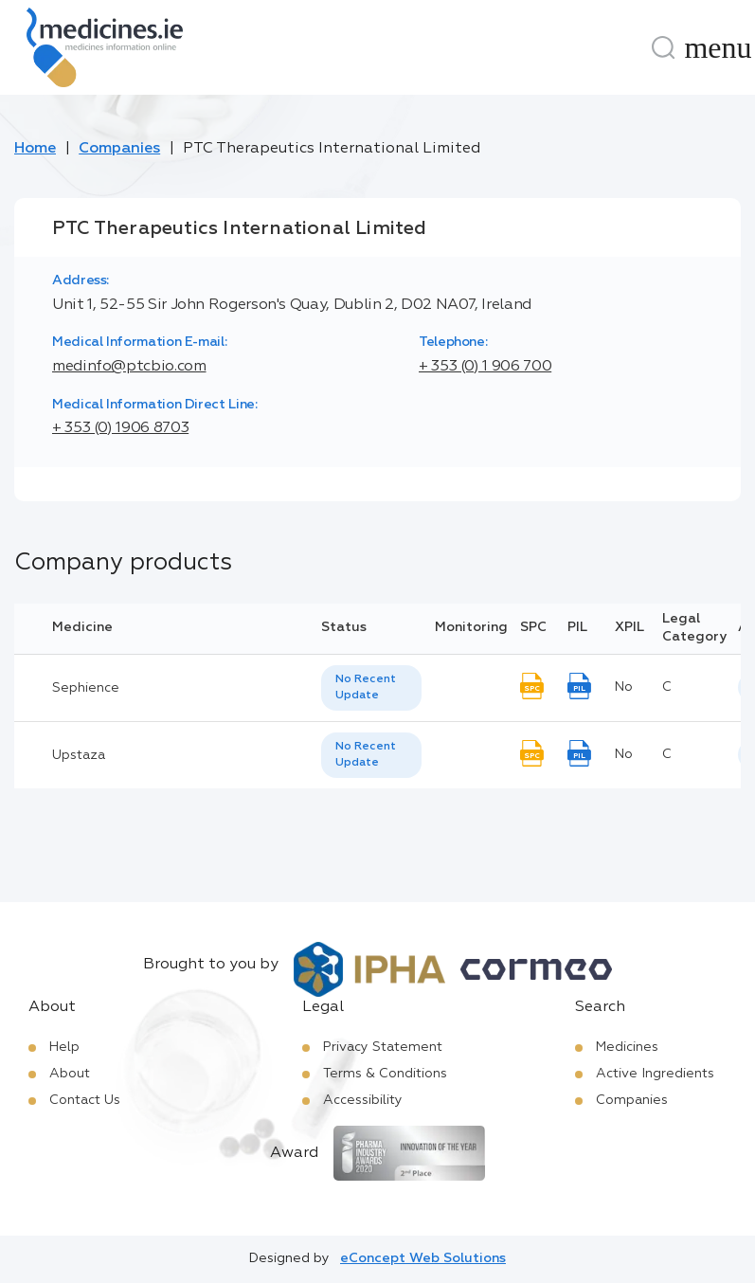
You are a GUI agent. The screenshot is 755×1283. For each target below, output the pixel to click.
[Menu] (718, 47)
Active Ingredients (655, 1073)
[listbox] (371, 688)
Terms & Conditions (385, 1073)
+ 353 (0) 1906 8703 (120, 428)
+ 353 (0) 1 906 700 (485, 366)
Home (35, 148)
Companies (119, 148)
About (69, 1073)
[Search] (663, 47)
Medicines (627, 1047)
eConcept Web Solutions (423, 1258)
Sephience (85, 688)
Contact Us (84, 1100)
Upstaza (78, 755)
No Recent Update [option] (365, 687)
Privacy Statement (382, 1047)
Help (64, 1047)
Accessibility (363, 1100)
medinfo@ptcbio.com (129, 366)
